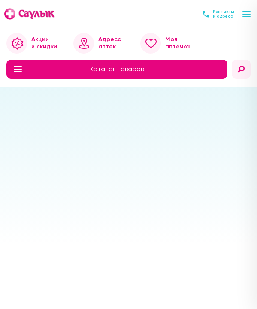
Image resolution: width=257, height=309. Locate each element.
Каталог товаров (79, 69)
